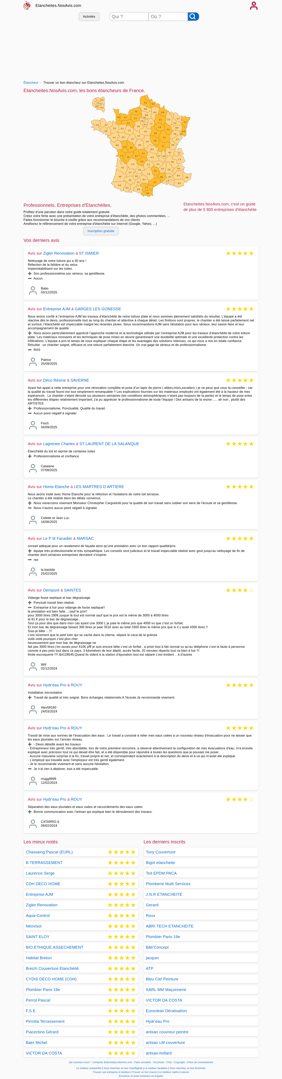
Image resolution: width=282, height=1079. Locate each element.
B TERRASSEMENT (44, 863)
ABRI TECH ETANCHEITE (169, 926)
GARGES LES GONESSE (98, 309)
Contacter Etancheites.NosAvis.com (112, 1062)
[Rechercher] (193, 16)
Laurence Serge (40, 873)
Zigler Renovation (58, 253)
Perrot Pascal (38, 1000)
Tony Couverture (161, 852)
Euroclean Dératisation (166, 1011)
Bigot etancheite (160, 862)
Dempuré (51, 590)
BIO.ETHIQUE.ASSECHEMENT (54, 947)
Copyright (180, 1062)
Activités (89, 16)
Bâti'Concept (157, 947)
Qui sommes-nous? (79, 1062)
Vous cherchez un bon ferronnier (187, 1068)
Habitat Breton (39, 958)
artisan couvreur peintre (167, 1032)
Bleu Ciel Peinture (162, 979)
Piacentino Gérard (42, 1032)
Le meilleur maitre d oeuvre (174, 1072)
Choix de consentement (200, 1062)
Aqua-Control (38, 915)
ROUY (76, 685)
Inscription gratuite (101, 231)
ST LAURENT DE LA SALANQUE (109, 444)
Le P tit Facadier (57, 538)
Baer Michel (36, 1043)
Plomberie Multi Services (168, 884)
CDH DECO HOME (43, 884)
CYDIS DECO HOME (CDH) (51, 979)
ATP (149, 968)
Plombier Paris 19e (43, 990)
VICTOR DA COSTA (44, 1053)
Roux (150, 915)
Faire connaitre (142, 1062)
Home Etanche (56, 487)
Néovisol (33, 926)
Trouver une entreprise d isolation (112, 1072)
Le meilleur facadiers (156, 1068)
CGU (169, 1062)
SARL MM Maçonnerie (166, 989)
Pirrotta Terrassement (45, 1021)
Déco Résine (54, 380)
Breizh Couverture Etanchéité (52, 968)
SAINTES (72, 590)
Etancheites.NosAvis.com (58, 5)
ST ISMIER (89, 253)
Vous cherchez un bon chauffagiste (123, 1068)
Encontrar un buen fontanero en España (141, 1076)
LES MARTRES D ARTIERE (99, 487)
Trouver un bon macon (144, 1072)
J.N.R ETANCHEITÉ (164, 894)
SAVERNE (79, 380)
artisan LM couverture (165, 1042)
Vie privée (158, 1062)
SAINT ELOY (38, 937)
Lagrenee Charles (59, 444)
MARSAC (85, 538)
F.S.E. (31, 1011)
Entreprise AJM (56, 309)
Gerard (152, 905)
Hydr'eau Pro (54, 685)
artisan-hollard (159, 1053)
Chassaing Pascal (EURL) (49, 852)
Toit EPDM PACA (161, 873)
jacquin (152, 958)
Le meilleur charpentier (89, 1068)
